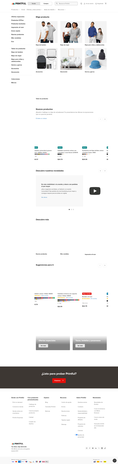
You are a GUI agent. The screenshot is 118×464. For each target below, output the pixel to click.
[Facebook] (89, 447)
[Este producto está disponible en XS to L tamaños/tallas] (96, 154)
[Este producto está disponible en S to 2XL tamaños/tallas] (47, 156)
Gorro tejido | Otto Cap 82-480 (69, 296)
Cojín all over (89, 296)
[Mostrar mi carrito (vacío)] (106, 4)
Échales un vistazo (41, 118)
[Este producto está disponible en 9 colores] (71, 154)
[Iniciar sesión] (88, 4)
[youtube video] (95, 191)
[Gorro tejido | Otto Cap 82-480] (71, 280)
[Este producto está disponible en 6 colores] (47, 154)
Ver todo (43, 345)
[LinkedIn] (95, 447)
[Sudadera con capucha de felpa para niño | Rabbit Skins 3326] (71, 135)
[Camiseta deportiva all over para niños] (96, 135)
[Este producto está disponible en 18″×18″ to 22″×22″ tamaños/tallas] (96, 301)
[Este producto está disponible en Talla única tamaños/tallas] (47, 303)
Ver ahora (44, 197)
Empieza (59, 380)
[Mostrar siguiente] (105, 119)
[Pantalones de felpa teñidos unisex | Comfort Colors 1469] (47, 135)
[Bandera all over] (47, 280)
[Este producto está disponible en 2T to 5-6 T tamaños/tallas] (71, 156)
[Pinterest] (102, 447)
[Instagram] (86, 447)
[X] (99, 447)
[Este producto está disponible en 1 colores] (47, 300)
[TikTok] (105, 447)
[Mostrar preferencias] (81, 4)
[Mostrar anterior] (100, 171)
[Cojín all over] (96, 280)
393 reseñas (72, 298)
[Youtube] (92, 447)
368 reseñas (96, 298)
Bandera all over (41, 296)
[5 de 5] (47, 298)
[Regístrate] (99, 4)
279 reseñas (47, 298)
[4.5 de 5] (71, 298)
